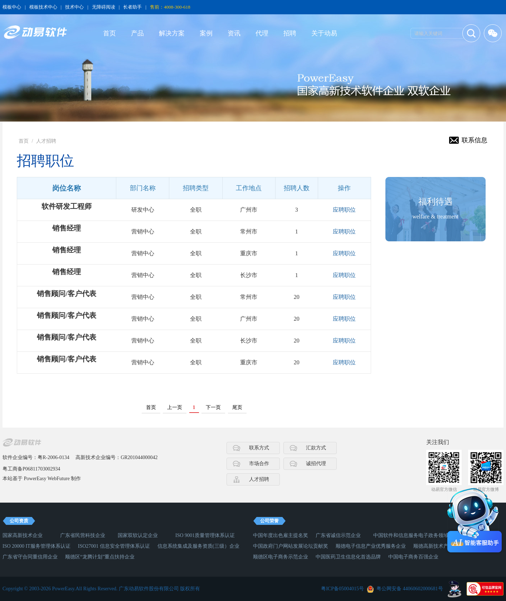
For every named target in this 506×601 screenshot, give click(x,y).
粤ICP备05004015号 (342, 588)
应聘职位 (344, 210)
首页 (109, 33)
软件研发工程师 (67, 206)
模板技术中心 (43, 7)
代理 (262, 33)
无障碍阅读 (103, 7)
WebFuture (59, 478)
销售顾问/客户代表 (66, 293)
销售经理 (66, 228)
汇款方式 (316, 447)
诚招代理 (316, 463)
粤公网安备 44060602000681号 (409, 588)
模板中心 (12, 7)
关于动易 (324, 33)
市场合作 (259, 463)
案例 (206, 33)
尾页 (237, 407)
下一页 (213, 407)
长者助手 (132, 7)
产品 (137, 33)
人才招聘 (46, 141)
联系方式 (259, 447)
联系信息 (474, 140)
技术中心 (74, 7)
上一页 (174, 407)
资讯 (234, 33)
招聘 (289, 33)
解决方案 (172, 33)
